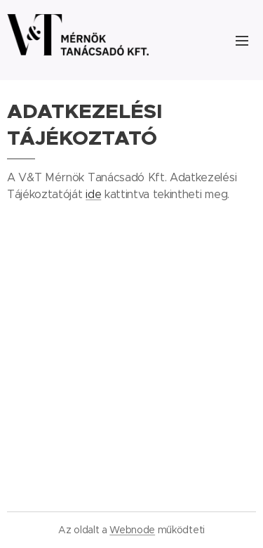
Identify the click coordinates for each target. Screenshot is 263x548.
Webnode (132, 529)
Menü (242, 40)
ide (93, 194)
